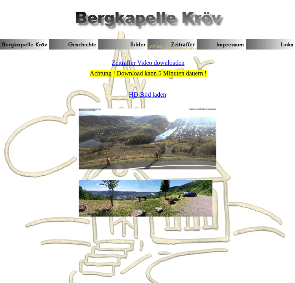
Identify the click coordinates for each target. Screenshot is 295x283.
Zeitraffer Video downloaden (148, 62)
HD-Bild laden (147, 94)
